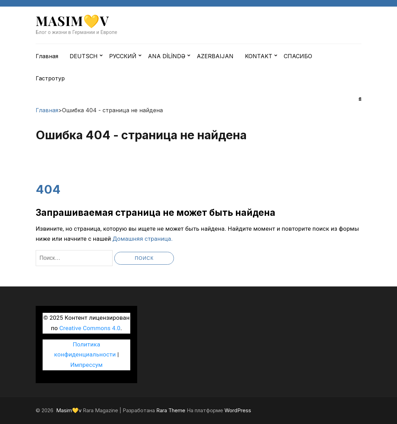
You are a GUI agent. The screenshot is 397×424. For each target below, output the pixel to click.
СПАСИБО (298, 56)
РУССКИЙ (122, 56)
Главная (47, 56)
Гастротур (50, 78)
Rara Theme (170, 410)
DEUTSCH (84, 56)
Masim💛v (72, 20)
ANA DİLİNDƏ (166, 56)
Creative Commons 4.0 (89, 328)
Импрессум (86, 364)
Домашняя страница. (143, 238)
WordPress (237, 410)
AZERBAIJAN (215, 56)
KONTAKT (258, 56)
